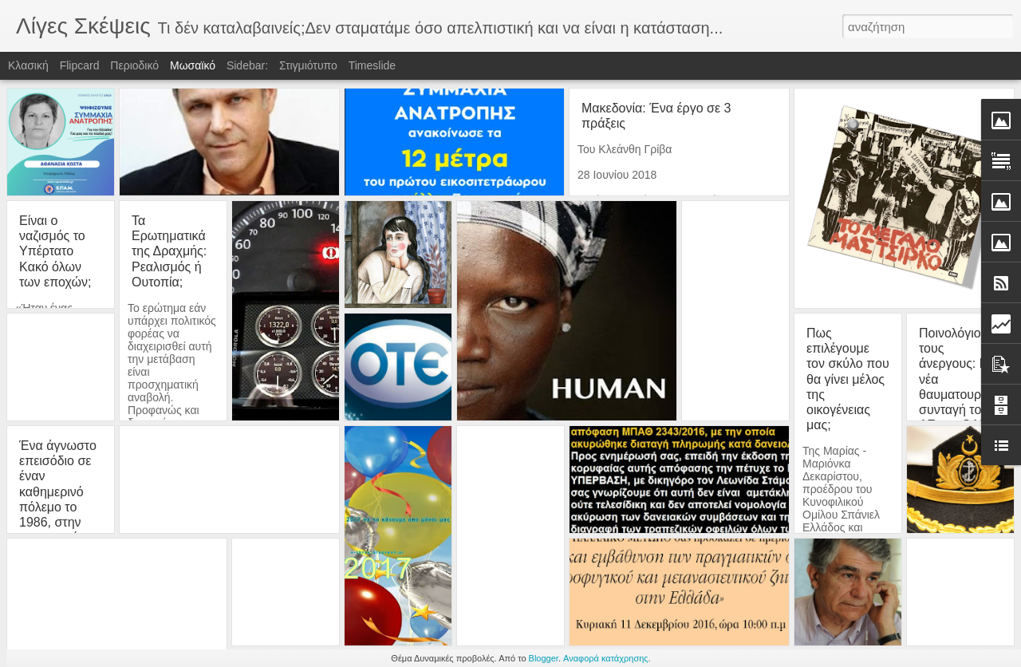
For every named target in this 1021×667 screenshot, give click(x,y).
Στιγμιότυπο (308, 65)
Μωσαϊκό (192, 65)
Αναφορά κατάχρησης (605, 658)
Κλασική (28, 65)
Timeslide (372, 65)
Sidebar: (247, 65)
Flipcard (80, 65)
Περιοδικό (134, 65)
